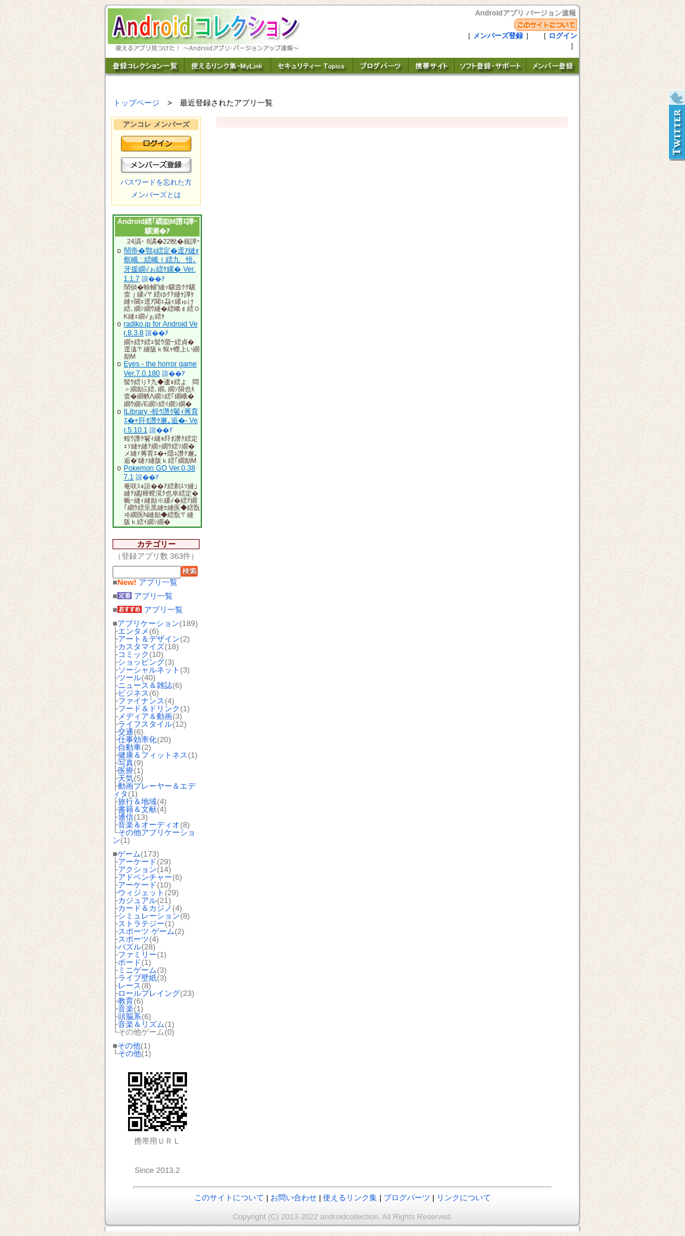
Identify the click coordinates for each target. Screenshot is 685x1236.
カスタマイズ (141, 646)
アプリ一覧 (147, 582)
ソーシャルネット (149, 669)
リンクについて (464, 1197)
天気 (125, 778)
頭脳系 (129, 1016)
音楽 (125, 1008)
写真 (125, 762)
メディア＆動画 (145, 716)
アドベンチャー (145, 877)
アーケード (137, 861)
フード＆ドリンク (149, 708)
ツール (129, 677)
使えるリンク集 (350, 1197)
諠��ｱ (153, 278)
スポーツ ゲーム (146, 931)
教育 (125, 1001)
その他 (129, 1045)
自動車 (129, 747)
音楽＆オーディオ (149, 824)
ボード (129, 962)
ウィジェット (141, 892)
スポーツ (133, 939)
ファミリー (137, 954)
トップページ (136, 102)
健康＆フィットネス (153, 755)
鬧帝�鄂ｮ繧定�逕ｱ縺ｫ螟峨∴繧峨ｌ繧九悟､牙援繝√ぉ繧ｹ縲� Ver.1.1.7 (161, 265)
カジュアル (137, 900)
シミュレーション (149, 915)
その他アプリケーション (154, 836)
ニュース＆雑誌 (145, 685)
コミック (133, 654)
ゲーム (129, 853)
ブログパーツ (407, 1197)
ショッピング (141, 662)
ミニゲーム (137, 970)
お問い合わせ (293, 1197)
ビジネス (133, 693)
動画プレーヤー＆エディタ (154, 790)
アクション (137, 869)
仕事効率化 (137, 739)
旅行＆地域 (137, 801)
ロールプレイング (149, 993)
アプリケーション (148, 623)
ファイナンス (141, 700)
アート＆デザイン (149, 638)
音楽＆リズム (141, 1024)
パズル (129, 946)
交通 (125, 731)
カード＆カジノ (145, 908)
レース (129, 985)
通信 (125, 816)
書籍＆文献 (137, 809)
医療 (125, 770)
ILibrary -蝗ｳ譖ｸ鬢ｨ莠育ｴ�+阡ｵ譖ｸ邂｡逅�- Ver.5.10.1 (161, 420)
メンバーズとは (156, 195)
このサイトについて (229, 1197)
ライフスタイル (145, 724)
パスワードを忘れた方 (156, 182)
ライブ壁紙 (137, 977)
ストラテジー (141, 923)
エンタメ (133, 631)
